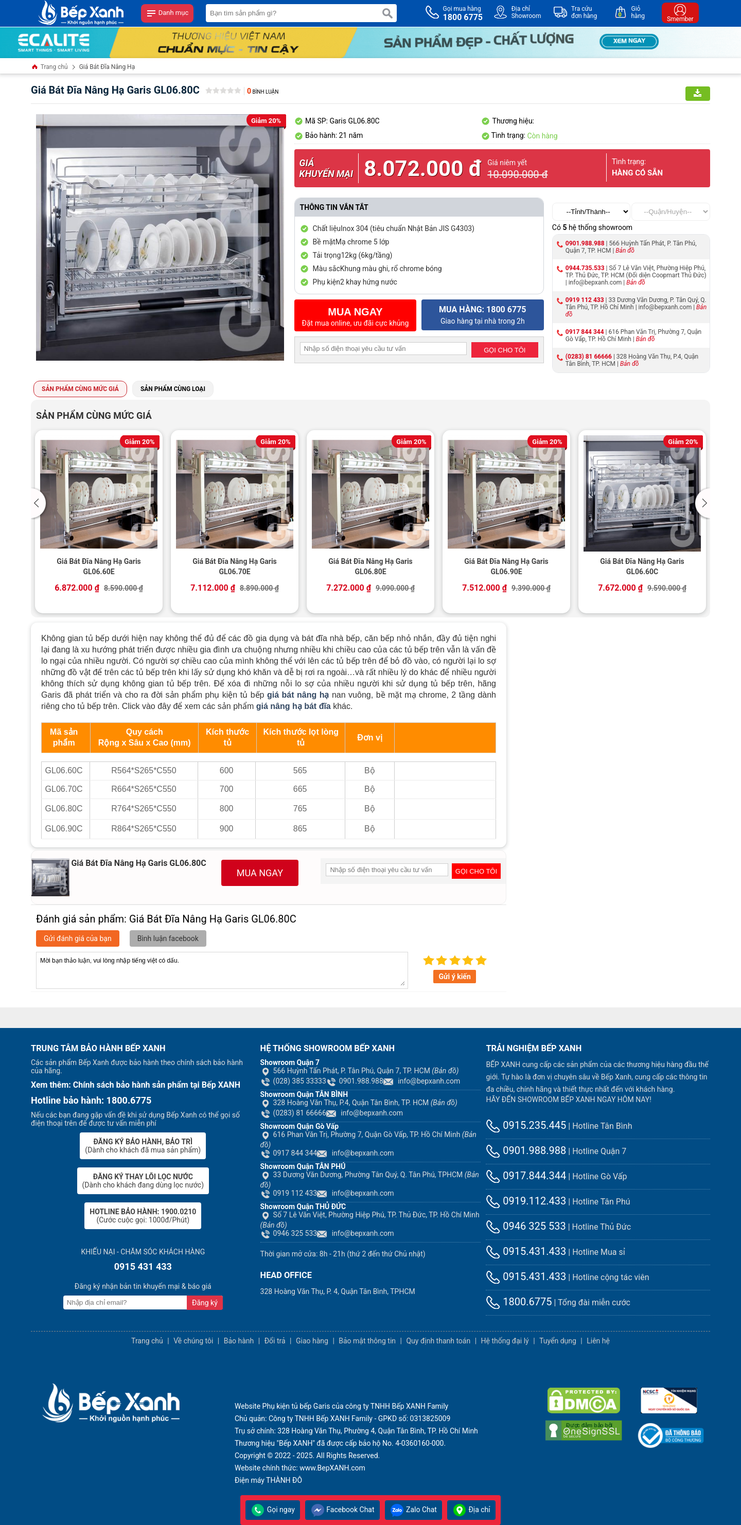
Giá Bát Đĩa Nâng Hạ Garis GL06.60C (642, 566)
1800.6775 (519, 1302)
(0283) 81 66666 (589, 356)
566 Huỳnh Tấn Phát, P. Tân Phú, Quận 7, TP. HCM (359, 1071)
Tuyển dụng (557, 1341)
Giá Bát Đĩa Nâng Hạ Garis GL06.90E (506, 566)
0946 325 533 (288, 1233)
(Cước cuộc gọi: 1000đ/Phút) (143, 1216)
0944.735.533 (585, 268)
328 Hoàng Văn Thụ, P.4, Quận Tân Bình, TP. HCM (358, 1102)
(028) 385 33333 (293, 1081)
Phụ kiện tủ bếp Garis (296, 1406)
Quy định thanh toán (438, 1341)
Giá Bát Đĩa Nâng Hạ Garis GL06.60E (99, 566)
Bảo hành (239, 1341)
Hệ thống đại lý (505, 1341)
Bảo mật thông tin (367, 1341)
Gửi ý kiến (454, 976)
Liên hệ (598, 1341)
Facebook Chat (342, 1509)
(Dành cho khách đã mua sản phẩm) (143, 1146)
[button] (40, 503)
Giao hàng (312, 1341)
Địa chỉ (471, 1509)
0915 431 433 (143, 1266)
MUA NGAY (260, 872)
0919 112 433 (585, 300)
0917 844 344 (585, 331)
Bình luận (262, 92)
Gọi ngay (273, 1509)
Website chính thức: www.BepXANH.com (300, 1468)
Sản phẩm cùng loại (172, 389)
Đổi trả (275, 1341)
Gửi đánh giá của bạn (78, 938)
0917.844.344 (526, 1175)
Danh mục (167, 13)
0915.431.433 (526, 1251)
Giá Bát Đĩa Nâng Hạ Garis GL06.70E (234, 566)
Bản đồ (624, 250)
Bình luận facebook (168, 938)
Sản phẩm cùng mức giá (80, 389)
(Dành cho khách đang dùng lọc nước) (143, 1181)
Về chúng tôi (193, 1341)
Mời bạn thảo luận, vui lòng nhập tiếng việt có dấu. (222, 970)
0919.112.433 (526, 1201)
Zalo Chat (413, 1509)
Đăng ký (205, 1303)
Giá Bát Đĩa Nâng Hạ (107, 66)
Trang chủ (49, 67)
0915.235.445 (526, 1125)
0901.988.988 (585, 243)
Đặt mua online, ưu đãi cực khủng (355, 316)
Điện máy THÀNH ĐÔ (268, 1480)
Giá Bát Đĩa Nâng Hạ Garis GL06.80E (370, 566)
